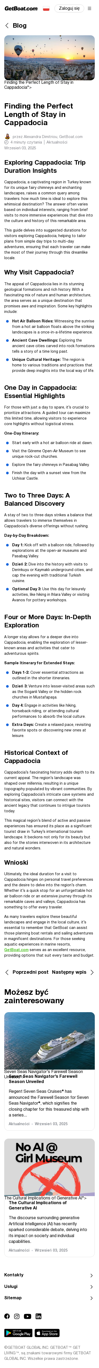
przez (48, 137)
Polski (46, 8)
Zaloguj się (69, 9)
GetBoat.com (16, 950)
